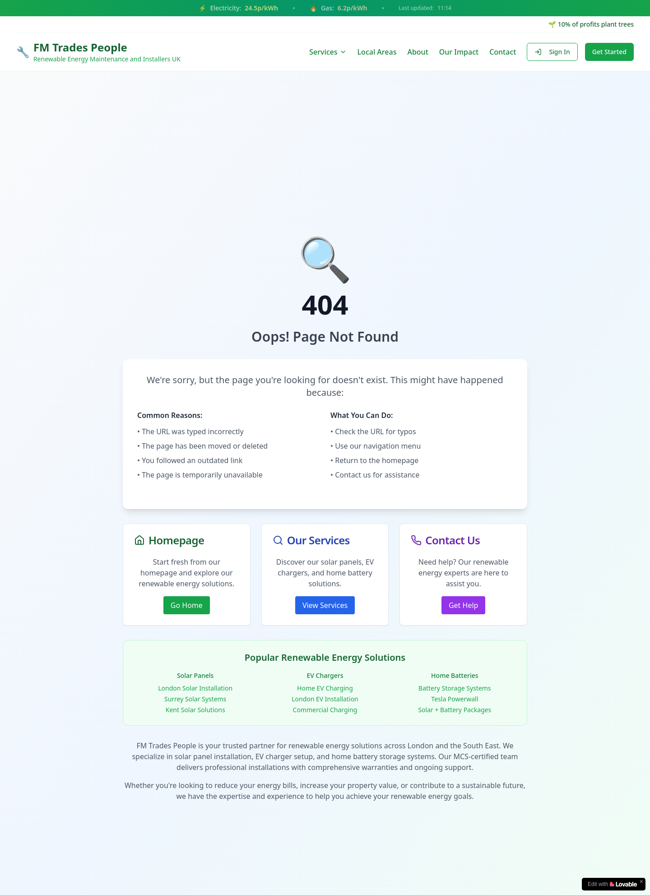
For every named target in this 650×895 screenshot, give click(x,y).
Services (327, 52)
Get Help (463, 605)
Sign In (552, 51)
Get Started (609, 51)
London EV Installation (325, 699)
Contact (502, 52)
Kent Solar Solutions (195, 709)
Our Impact (458, 52)
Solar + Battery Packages (454, 709)
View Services (325, 605)
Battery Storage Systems (454, 688)
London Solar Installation (195, 688)
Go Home (187, 605)
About (417, 52)
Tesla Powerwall (454, 699)
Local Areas (377, 52)
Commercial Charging (325, 709)
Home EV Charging (325, 688)
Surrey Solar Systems (195, 699)
